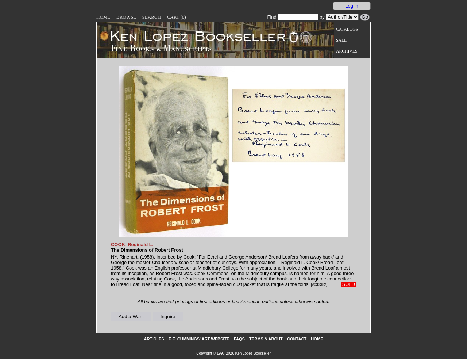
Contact (296, 339)
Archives (346, 51)
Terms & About (266, 339)
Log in (351, 6)
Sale (341, 40)
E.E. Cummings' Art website (199, 339)
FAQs (239, 339)
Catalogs (347, 29)
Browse (126, 17)
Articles (154, 339)
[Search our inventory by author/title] (342, 17)
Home (103, 17)
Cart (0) (176, 17)
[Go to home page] (193, 36)
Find (292, 17)
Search (151, 17)
